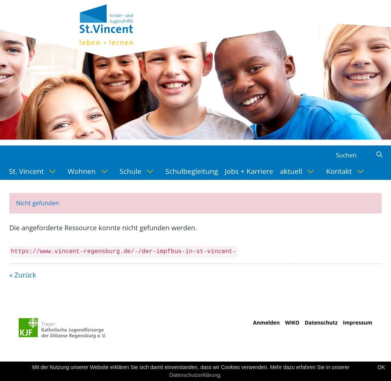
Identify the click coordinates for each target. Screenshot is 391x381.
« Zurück (22, 274)
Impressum (357, 322)
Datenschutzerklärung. (195, 375)
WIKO (292, 322)
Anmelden (266, 322)
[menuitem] (35, 171)
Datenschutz (321, 322)
